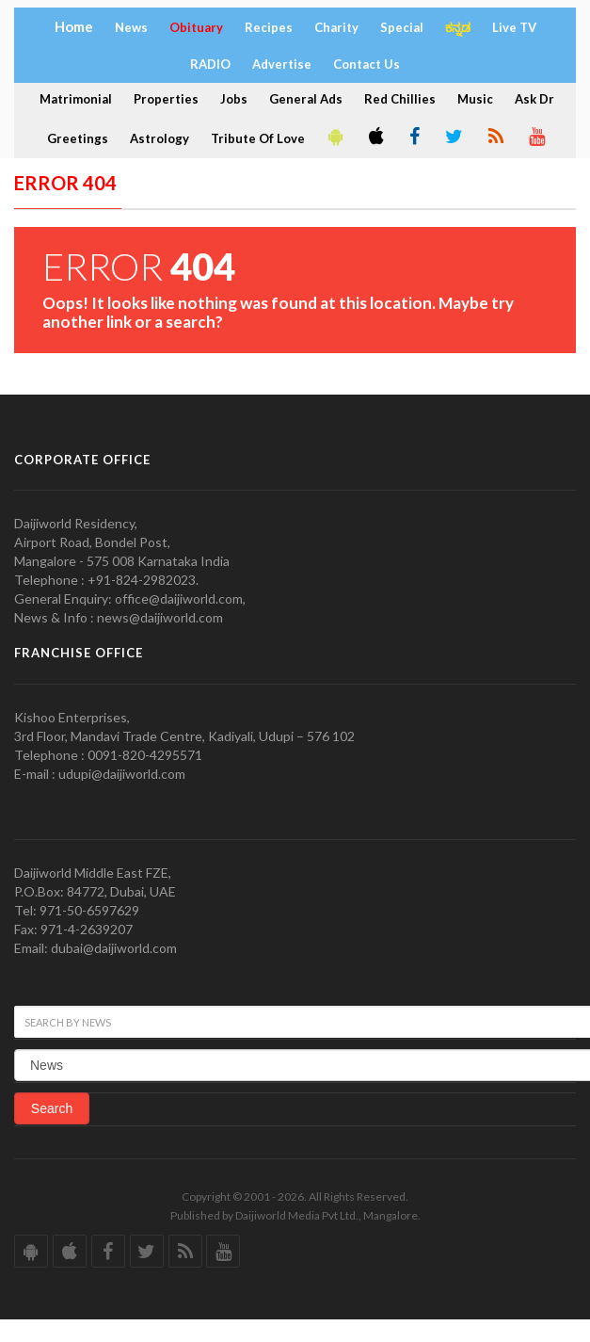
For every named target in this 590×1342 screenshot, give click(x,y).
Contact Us (366, 64)
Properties (166, 98)
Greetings (77, 138)
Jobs (233, 98)
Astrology (159, 138)
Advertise (281, 64)
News (131, 27)
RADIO (210, 64)
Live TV (514, 27)
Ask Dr (534, 98)
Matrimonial (76, 98)
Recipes (269, 27)
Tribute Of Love (258, 138)
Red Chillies (400, 98)
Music (475, 98)
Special (401, 27)
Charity (336, 27)
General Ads (306, 98)
